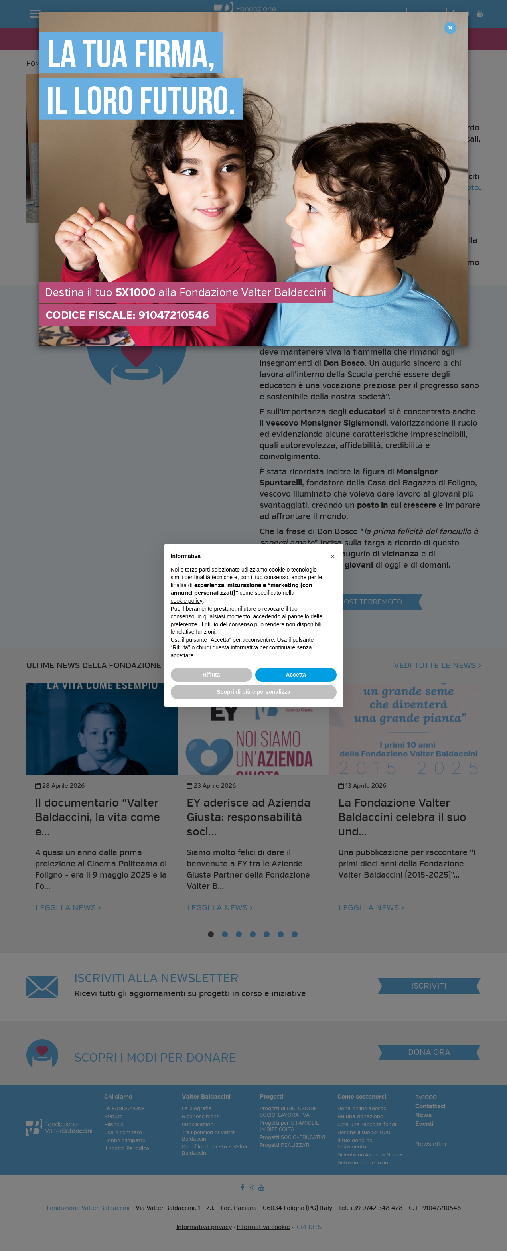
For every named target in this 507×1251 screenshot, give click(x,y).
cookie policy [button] (187, 601)
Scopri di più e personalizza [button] (253, 692)
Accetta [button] (296, 674)
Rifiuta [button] (211, 674)
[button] (332, 556)
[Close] (450, 28)
